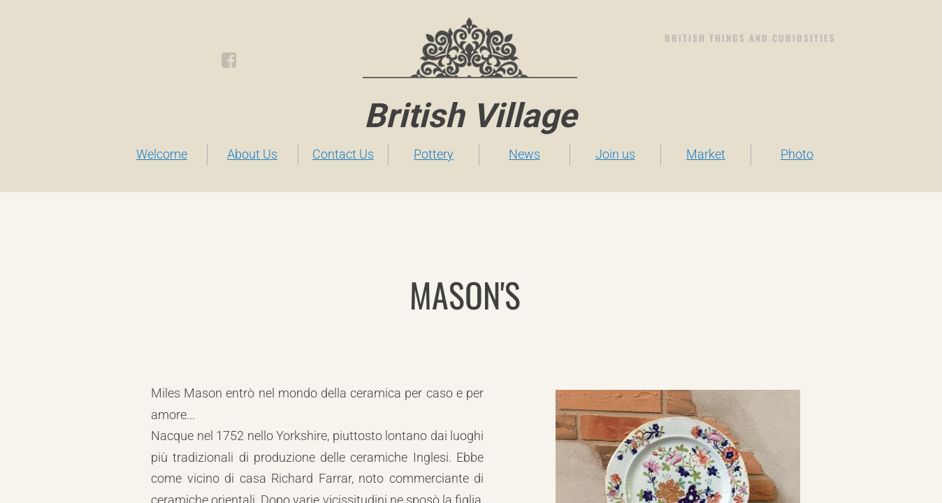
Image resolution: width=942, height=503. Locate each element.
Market (705, 154)
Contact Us (343, 154)
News (524, 154)
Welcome (161, 154)
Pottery (434, 154)
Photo (797, 154)
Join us (615, 154)
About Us (252, 154)
